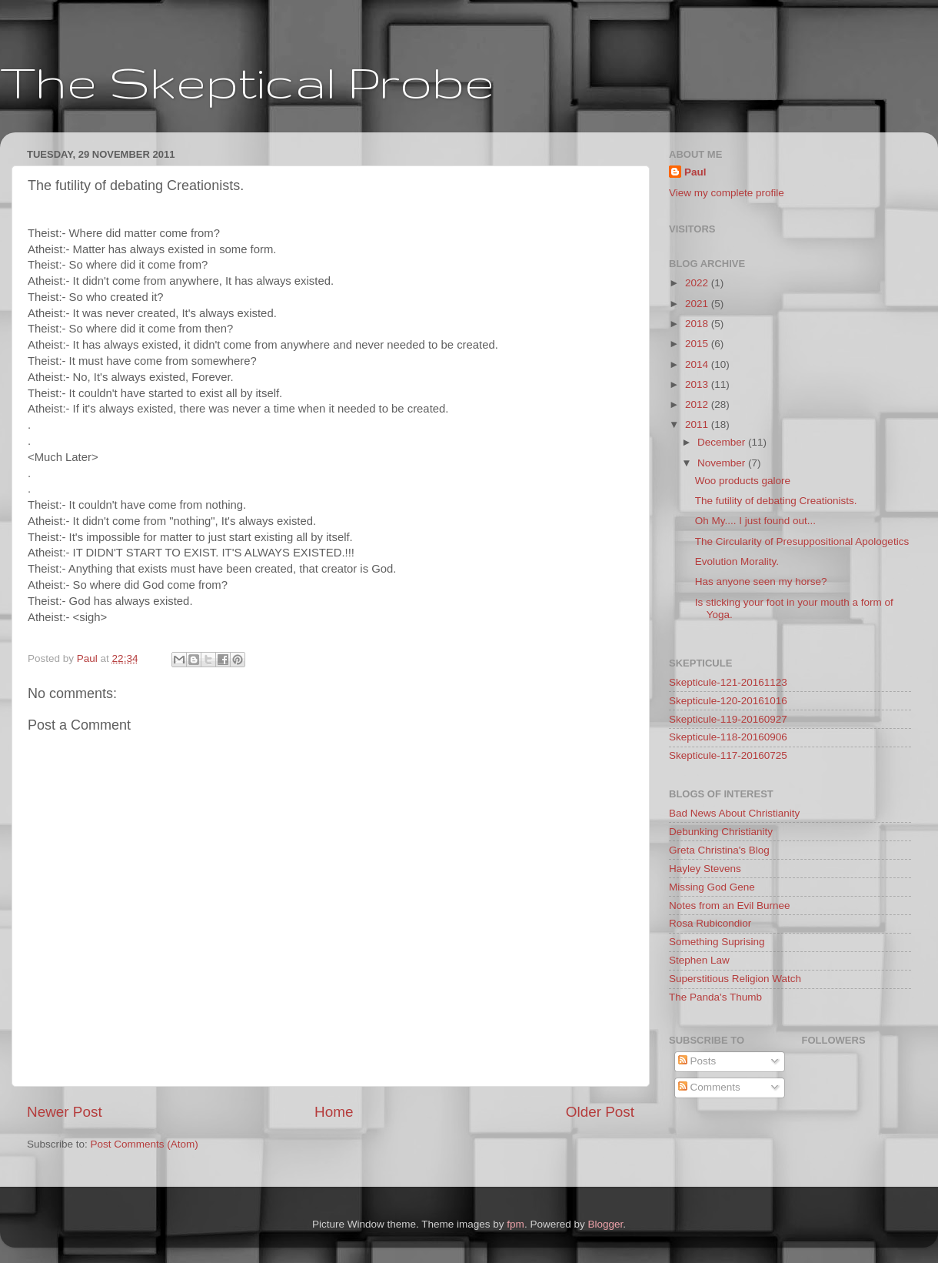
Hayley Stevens (705, 868)
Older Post (600, 1112)
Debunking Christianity (721, 831)
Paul (695, 172)
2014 (698, 364)
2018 (698, 323)
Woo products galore (742, 480)
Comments (709, 1087)
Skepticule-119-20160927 (728, 719)
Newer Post (64, 1112)
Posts (697, 1061)
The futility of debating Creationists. (776, 500)
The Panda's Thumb (715, 997)
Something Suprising (717, 941)
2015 (698, 343)
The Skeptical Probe (247, 81)
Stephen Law (699, 960)
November (722, 463)
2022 (698, 283)
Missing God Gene (712, 887)
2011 (698, 424)
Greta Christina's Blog (719, 850)
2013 (698, 384)
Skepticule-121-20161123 (728, 682)
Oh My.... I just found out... (755, 520)
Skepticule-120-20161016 (728, 701)
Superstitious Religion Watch (735, 978)
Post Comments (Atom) (144, 1144)
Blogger (605, 1224)
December (722, 442)
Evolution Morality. (737, 561)
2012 (698, 404)
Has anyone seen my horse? (761, 581)
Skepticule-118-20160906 (728, 737)
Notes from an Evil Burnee (729, 905)
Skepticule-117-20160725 (728, 755)
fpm (515, 1224)
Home (333, 1112)
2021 (698, 303)
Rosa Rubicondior (710, 923)
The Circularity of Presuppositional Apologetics (802, 541)
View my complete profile (726, 193)
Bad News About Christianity (734, 813)
